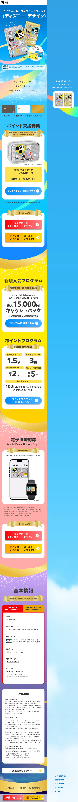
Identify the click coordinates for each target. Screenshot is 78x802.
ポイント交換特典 (60, 776)
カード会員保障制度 (13, 662)
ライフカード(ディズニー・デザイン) (13, 608)
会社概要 (23, 788)
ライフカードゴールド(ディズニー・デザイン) (34, 608)
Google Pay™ (19, 671)
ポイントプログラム (61, 784)
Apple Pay (10, 671)
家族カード (10, 652)
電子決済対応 (59, 787)
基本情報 (57, 791)
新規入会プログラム (61, 780)
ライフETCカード (21, 652)
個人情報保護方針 (35, 788)
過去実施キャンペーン (23, 770)
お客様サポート (11, 788)
